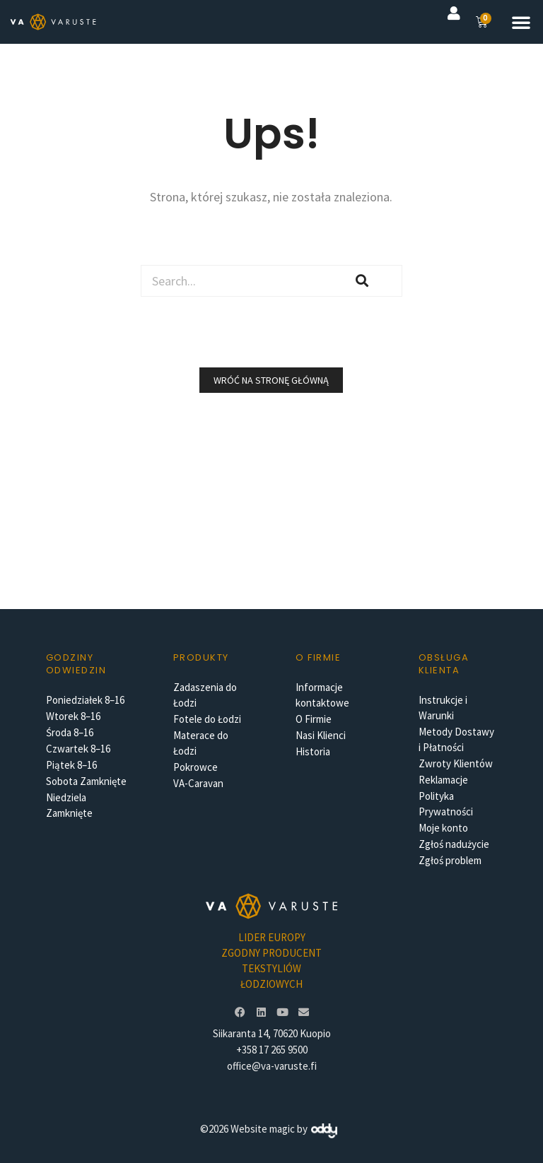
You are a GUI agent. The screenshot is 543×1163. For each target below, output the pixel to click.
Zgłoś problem (450, 860)
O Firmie (314, 719)
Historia (313, 751)
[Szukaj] (362, 281)
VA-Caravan (198, 783)
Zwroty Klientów (456, 763)
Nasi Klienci (321, 735)
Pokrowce (195, 767)
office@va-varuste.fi (272, 1066)
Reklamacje (443, 779)
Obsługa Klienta (444, 664)
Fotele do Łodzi (207, 719)
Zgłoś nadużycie (454, 844)
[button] (521, 22)
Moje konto (443, 827)
